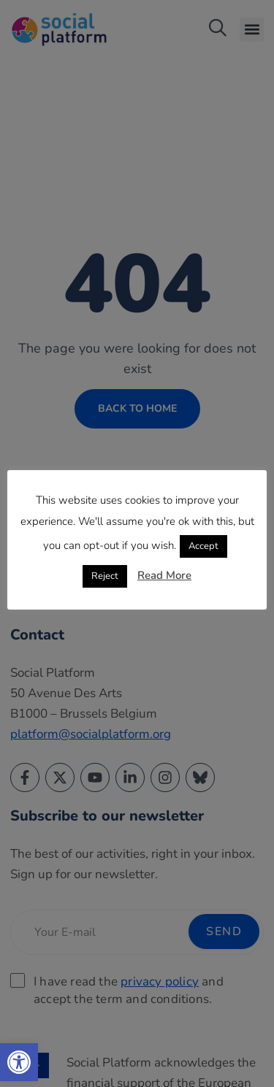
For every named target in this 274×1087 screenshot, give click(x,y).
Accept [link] (203, 546)
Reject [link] (104, 576)
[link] (19, 1062)
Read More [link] (164, 575)
